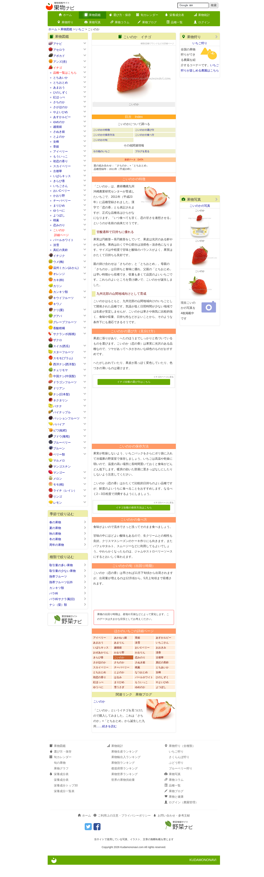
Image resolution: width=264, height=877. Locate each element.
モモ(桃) (58, 484)
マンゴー (59, 472)
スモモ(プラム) (63, 358)
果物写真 (93, 22)
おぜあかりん (101, 664)
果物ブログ (147, 22)
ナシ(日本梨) (61, 394)
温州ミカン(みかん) (66, 267)
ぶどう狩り (176, 775)
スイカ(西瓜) (61, 346)
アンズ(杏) (60, 61)
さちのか (59, 102)
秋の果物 (67, 533)
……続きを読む (106, 738)
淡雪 (56, 245)
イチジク (59, 255)
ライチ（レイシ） (65, 490)
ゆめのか (59, 122)
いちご (80, 29)
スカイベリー (62, 166)
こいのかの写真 (200, 205)
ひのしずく (60, 92)
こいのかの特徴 (101, 142)
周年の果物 (67, 544)
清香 (158, 664)
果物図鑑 (93, 14)
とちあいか (60, 77)
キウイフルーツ (63, 297)
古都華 (57, 171)
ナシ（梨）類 (67, 604)
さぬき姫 (59, 131)
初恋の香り (60, 161)
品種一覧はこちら (65, 72)
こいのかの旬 (100, 152)
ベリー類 (59, 454)
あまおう (59, 87)
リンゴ (57, 496)
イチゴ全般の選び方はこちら (134, 394)
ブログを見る (142, 163)
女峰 (56, 141)
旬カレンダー (147, 14)
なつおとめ (141, 684)
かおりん (140, 664)
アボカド (59, 55)
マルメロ (59, 460)
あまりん (119, 655)
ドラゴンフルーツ (65, 382)
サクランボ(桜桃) (64, 334)
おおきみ (161, 660)
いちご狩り (199, 43)
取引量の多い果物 (67, 565)
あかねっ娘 (120, 650)
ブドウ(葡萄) (61, 436)
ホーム (65, 14)
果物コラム (119, 22)
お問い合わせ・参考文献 (171, 827)
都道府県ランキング (124, 780)
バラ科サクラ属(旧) (67, 599)
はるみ (118, 689)
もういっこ (60, 156)
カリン (57, 286)
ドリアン (59, 388)
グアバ (57, 316)
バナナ (57, 406)
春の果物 (67, 522)
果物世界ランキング (124, 786)
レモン (57, 502)
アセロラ (59, 49)
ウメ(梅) (58, 261)
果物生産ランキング (124, 763)
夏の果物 (67, 527)
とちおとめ (60, 82)
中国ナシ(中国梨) (64, 376)
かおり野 (59, 195)
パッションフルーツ (66, 418)
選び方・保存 (120, 14)
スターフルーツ (63, 352)
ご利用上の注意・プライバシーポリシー (122, 827)
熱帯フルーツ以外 (67, 582)
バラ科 (67, 593)
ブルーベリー (62, 442)
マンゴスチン (62, 466)
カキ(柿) (58, 280)
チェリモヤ (60, 370)
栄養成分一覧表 (64, 803)
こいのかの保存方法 (104, 147)
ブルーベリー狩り (180, 780)
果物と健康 (174, 808)
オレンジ (59, 273)
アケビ (57, 43)
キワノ (57, 304)
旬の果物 (60, 775)
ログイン (202, 22)
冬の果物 (67, 539)
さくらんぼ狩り (179, 769)
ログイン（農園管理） (181, 814)
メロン (57, 478)
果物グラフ (61, 780)
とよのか (59, 136)
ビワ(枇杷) (60, 430)
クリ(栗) (58, 310)
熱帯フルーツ (67, 576)
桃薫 (56, 220)
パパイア (59, 424)
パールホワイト (63, 240)
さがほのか (60, 107)
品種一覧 (174, 22)
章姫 (56, 146)
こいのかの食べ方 (144, 147)
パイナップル (62, 412)
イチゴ (57, 67)
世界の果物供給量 (123, 792)
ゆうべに (59, 210)
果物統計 (202, 14)
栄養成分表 (174, 14)
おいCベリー (61, 190)
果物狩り (65, 22)
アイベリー (60, 151)
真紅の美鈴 (60, 249)
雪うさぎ (119, 699)
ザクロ (57, 340)
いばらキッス (62, 176)
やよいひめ (60, 112)
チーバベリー (62, 200)
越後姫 (57, 126)
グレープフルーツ (65, 322)
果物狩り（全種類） (179, 758)
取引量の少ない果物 (67, 570)
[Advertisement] (132, 426)
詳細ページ (61, 235)
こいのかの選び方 (144, 142)
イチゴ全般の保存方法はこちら (134, 520)
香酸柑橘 (59, 328)
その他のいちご (101, 163)
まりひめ (59, 205)
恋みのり (59, 225)
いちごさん (60, 185)
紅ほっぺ (59, 97)
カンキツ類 (60, 291)
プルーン (59, 448)
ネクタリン (60, 400)
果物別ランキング (123, 775)
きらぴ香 (59, 181)
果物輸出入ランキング (126, 769)
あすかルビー (62, 117)
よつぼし (59, 215)
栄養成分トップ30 (66, 797)
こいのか (59, 230)
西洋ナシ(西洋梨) (64, 364)
